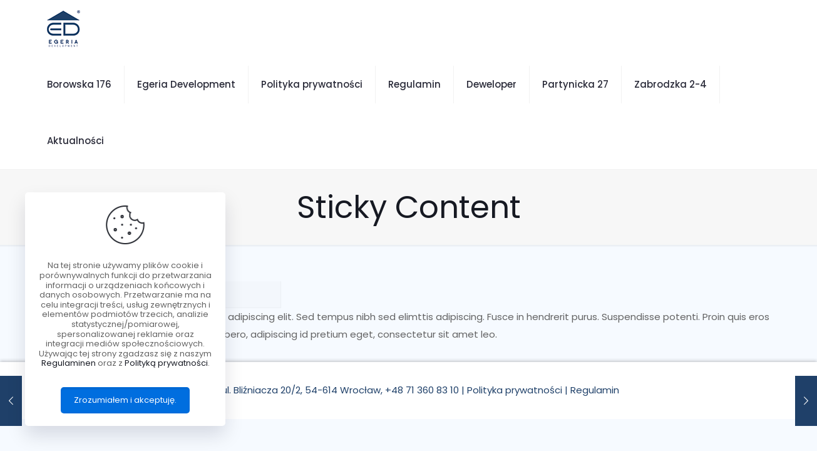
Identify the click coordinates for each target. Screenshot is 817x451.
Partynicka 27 (575, 84)
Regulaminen (68, 363)
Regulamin (414, 84)
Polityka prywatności (311, 84)
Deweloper (491, 84)
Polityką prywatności (166, 363)
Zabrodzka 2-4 (670, 84)
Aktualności (75, 140)
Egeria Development (186, 84)
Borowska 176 (79, 84)
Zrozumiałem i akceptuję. (125, 400)
